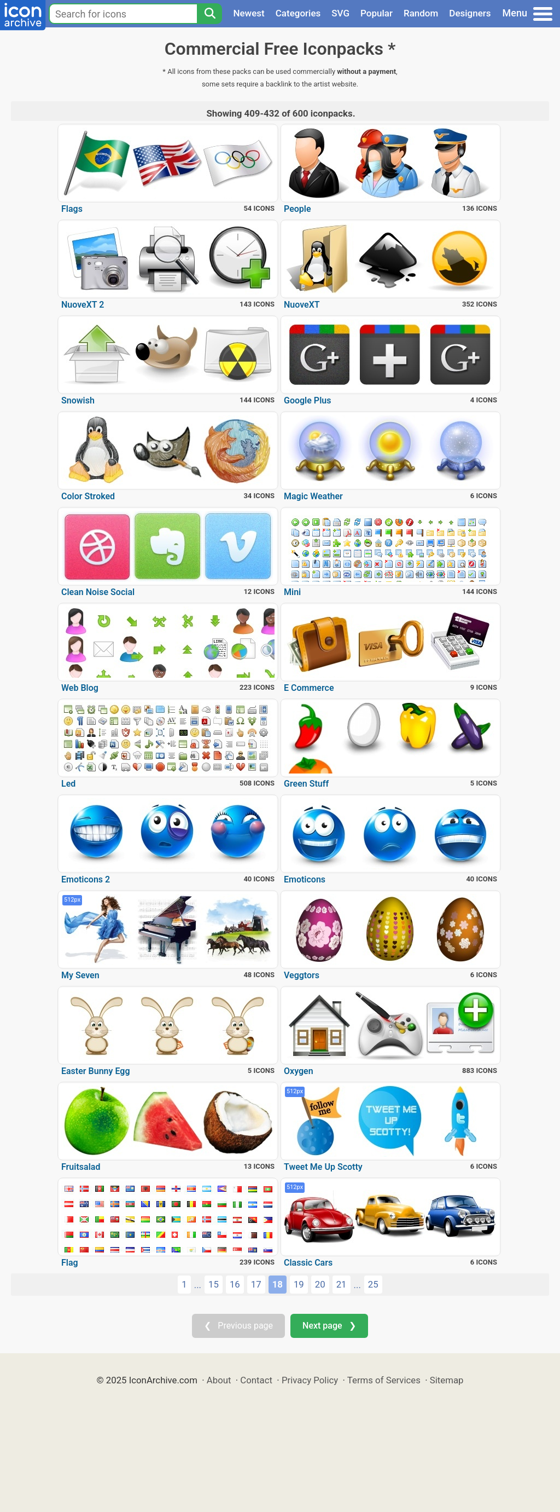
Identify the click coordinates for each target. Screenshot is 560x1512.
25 (373, 1284)
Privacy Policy (310, 1380)
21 (341, 1284)
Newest (248, 13)
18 (277, 1284)
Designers (470, 13)
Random (421, 13)
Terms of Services (384, 1380)
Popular (376, 13)
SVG (340, 13)
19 (299, 1284)
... (197, 1284)
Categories (298, 13)
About (219, 1380)
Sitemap (447, 1380)
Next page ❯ (328, 1325)
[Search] (209, 13)
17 (256, 1284)
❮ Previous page (238, 1325)
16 (235, 1284)
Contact (256, 1380)
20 (320, 1284)
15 (213, 1284)
